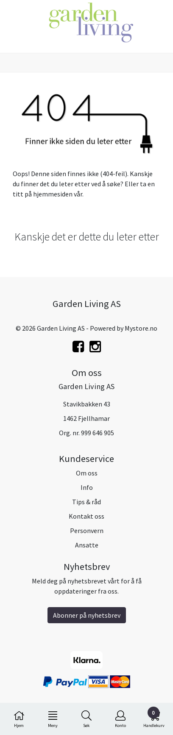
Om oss (87, 473)
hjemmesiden (53, 194)
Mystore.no (141, 328)
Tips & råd (86, 501)
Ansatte (86, 545)
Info (87, 487)
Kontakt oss (86, 516)
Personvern (86, 530)
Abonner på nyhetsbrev (86, 615)
